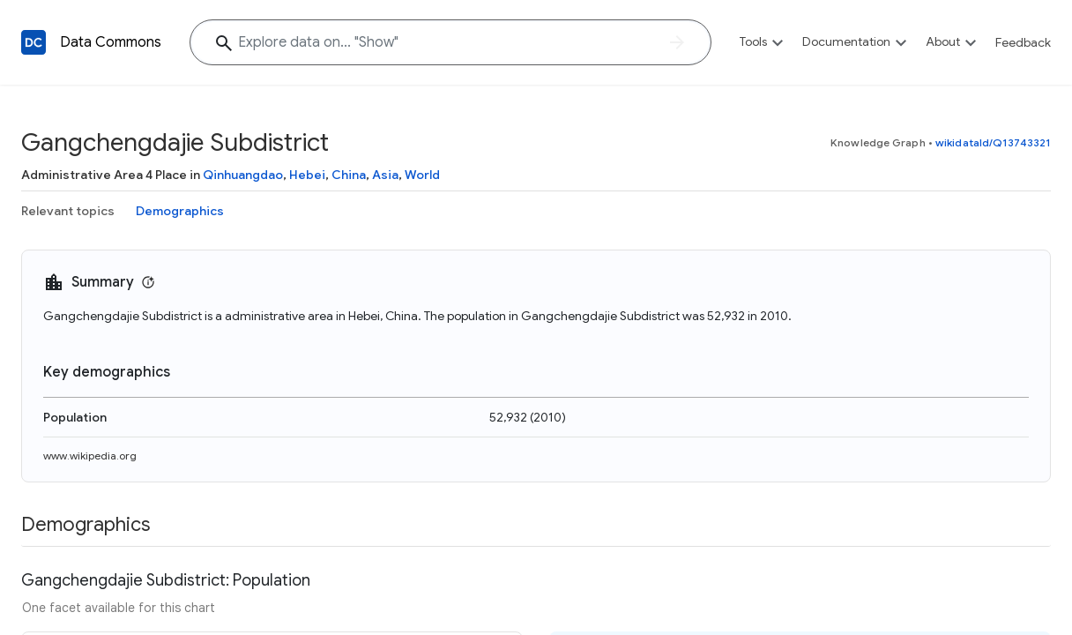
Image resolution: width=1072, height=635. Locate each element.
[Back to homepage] (33, 42)
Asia (385, 175)
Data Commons (110, 42)
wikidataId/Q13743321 (993, 142)
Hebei (307, 175)
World (422, 175)
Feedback (1023, 42)
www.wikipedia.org (90, 455)
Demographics (180, 211)
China (348, 175)
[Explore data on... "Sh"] (450, 42)
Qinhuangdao (243, 175)
